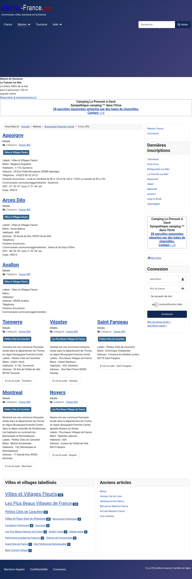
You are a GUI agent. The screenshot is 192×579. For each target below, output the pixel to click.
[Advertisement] (96, 53)
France (8, 24)
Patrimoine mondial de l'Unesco (22, 537)
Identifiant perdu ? (157, 325)
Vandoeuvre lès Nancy (112, 501)
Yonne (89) (25, 145)
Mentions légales (14, 569)
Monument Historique (64, 518)
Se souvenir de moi (161, 296)
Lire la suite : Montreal (18, 466)
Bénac (103, 491)
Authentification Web (167, 305)
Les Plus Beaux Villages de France (68, 339)
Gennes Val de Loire (111, 496)
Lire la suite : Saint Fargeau (116, 365)
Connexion (153, 133)
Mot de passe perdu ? (159, 322)
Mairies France (155, 128)
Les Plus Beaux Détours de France (24, 531)
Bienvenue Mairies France (114, 506)
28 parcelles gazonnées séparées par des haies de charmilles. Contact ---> (96, 111)
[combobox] (156, 24)
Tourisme (41, 24)
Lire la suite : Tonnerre (18, 380)
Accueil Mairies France (112, 511)
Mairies (22, 24)
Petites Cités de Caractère (17, 339)
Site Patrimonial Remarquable (50, 544)
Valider (183, 24)
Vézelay (58, 322)
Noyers (58, 392)
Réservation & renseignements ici (18, 97)
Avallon (10, 265)
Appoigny (13, 135)
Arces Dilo (13, 200)
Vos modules (107, 516)
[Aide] (60, 24)
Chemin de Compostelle (59, 537)
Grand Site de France (16, 544)
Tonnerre (12, 322)
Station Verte (56, 531)
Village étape (76, 531)
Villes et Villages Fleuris (16, 152)
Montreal (12, 392)
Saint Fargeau (112, 322)
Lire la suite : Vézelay (65, 380)
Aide (55, 24)
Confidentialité (38, 569)
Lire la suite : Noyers (64, 455)
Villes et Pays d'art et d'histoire (25, 519)
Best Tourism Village (16, 550)
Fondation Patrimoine (17, 525)
